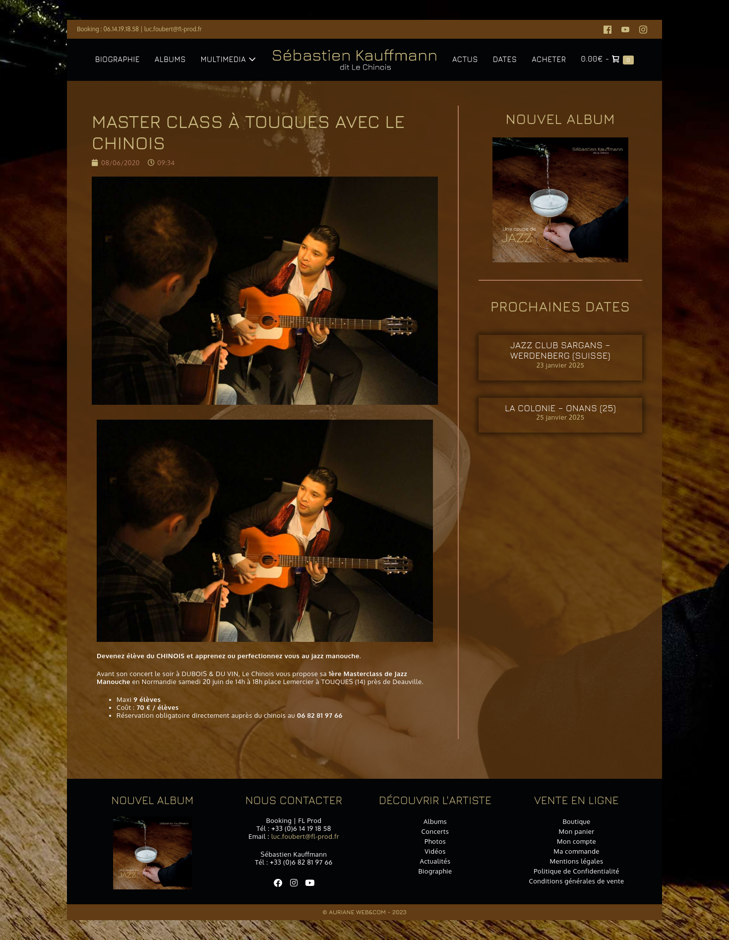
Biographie (117, 59)
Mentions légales (576, 861)
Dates (505, 59)
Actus (465, 59)
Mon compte (576, 841)
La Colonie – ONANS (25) (560, 408)
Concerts (435, 831)
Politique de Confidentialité (576, 871)
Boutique (576, 821)
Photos (435, 841)
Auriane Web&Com (357, 912)
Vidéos (435, 851)
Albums (170, 59)
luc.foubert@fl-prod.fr (173, 29)
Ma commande (576, 851)
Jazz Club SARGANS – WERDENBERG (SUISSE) (560, 350)
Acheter (549, 59)
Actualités (435, 861)
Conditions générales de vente (576, 881)
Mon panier (577, 831)
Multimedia (228, 59)
